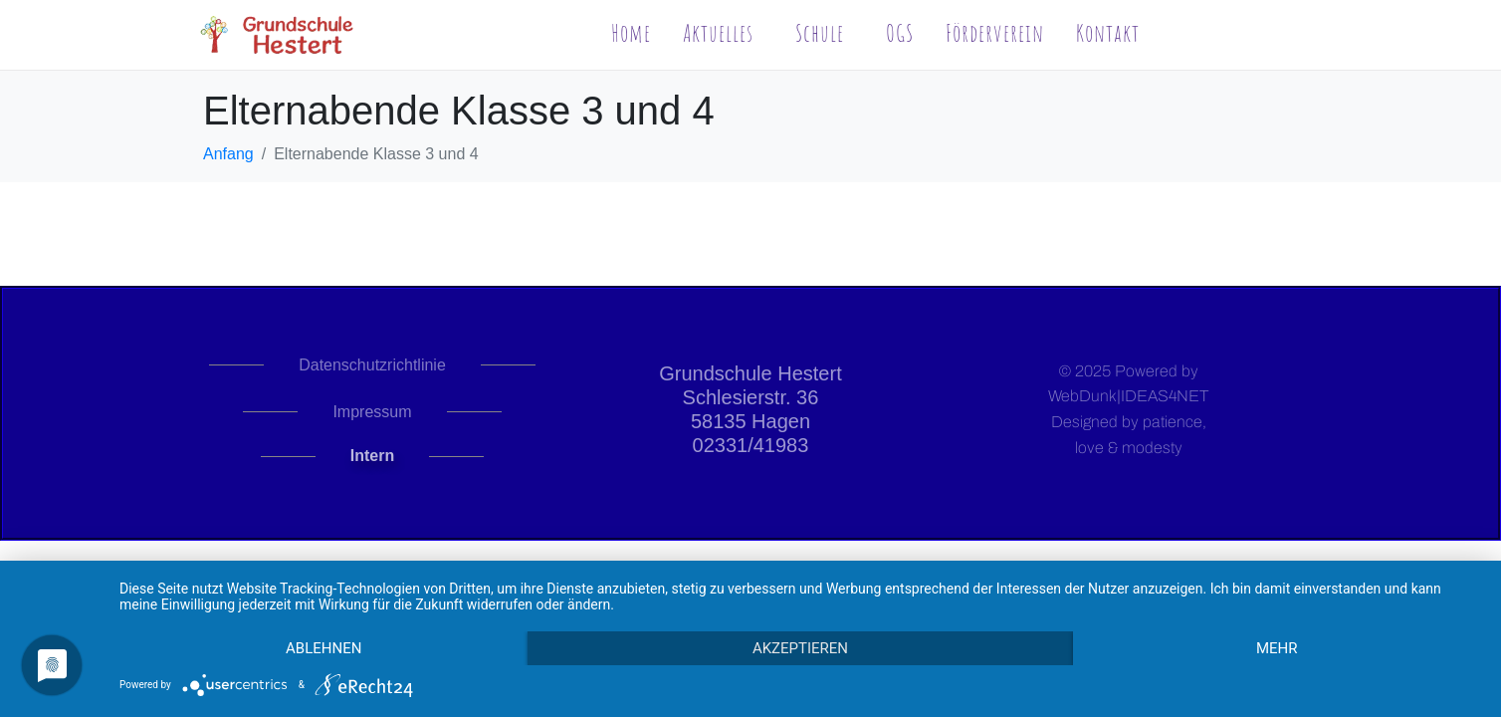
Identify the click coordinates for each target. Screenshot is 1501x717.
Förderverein (995, 33)
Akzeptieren (800, 648)
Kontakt (1108, 33)
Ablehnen (323, 648)
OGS (900, 33)
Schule (819, 33)
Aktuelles (718, 33)
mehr (1277, 648)
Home (631, 33)
